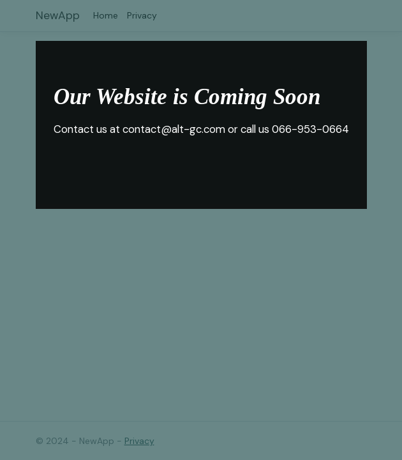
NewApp (58, 15)
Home (105, 15)
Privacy (142, 15)
